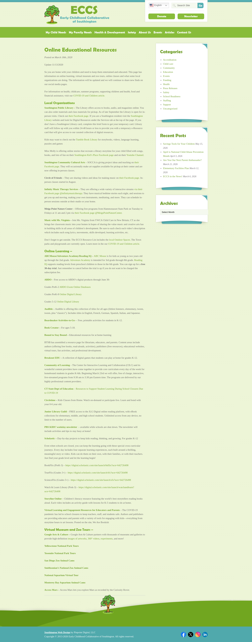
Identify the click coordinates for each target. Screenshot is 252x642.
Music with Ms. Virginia (57, 220)
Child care (168, 64)
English (156, 5)
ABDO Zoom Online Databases (75, 287)
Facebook (183, 634)
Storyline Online (53, 498)
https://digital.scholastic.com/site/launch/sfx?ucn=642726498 (101, 480)
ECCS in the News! (172, 176)
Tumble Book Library (86, 139)
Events (158, 32)
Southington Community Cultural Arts (64, 162)
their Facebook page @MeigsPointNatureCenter (98, 213)
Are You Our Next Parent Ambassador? (182, 160)
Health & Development (109, 32)
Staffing (167, 100)
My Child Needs (56, 32)
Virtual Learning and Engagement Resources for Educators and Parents (82, 510)
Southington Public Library (58, 108)
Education (168, 72)
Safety (132, 32)
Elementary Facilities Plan (176, 168)
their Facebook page (78, 116)
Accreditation (169, 59)
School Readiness (171, 96)
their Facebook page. (129, 178)
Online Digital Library (71, 294)
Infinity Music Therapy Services (61, 189)
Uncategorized (170, 108)
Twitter (190, 634)
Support (167, 104)
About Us (145, 32)
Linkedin (205, 634)
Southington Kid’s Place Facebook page (94, 155)
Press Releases (170, 88)
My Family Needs (80, 32)
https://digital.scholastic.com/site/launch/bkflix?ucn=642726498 (96, 465)
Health (166, 84)
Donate (161, 16)
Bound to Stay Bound (55, 335)
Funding (167, 80)
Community (169, 68)
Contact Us (184, 32)
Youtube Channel (134, 155)
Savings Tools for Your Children (179, 144)
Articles (169, 32)
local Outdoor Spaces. (120, 239)
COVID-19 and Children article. (89, 95)
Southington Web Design (57, 632)
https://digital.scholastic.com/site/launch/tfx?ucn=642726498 (98, 472)
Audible (48, 309)
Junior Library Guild (55, 411)
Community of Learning (57, 365)
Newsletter (191, 16)
